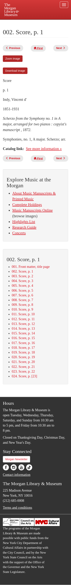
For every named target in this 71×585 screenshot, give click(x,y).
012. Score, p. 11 (23, 319)
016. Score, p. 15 (23, 338)
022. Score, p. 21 (23, 367)
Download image (15, 70)
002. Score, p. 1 (22, 271)
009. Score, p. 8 (22, 305)
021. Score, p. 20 (23, 362)
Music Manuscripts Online (32, 210)
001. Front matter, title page (31, 267)
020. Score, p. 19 (23, 357)
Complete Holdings (27, 205)
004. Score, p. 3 (22, 281)
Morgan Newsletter (16, 459)
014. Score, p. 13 (23, 328)
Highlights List (23, 222)
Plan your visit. (10, 22)
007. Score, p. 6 (22, 295)
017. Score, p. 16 (23, 343)
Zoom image (12, 58)
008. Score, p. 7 (22, 300)
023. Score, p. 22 (23, 371)
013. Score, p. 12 (23, 324)
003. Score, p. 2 (22, 276)
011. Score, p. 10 (23, 314)
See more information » (44, 149)
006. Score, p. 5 (22, 290)
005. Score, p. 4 (22, 285)
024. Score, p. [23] (24, 376)
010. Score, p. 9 (22, 309)
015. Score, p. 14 (23, 333)
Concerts (19, 233)
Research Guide (24, 227)
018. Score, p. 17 (23, 348)
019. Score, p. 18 (23, 352)
